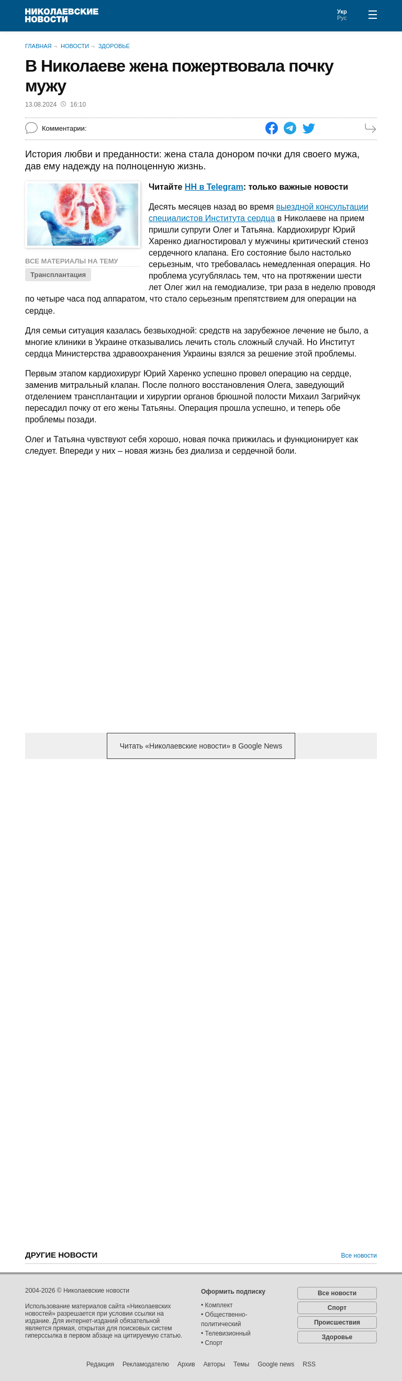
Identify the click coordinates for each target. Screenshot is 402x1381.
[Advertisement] (201, 849)
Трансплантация (58, 275)
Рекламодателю (145, 1364)
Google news (276, 1364)
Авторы (214, 1364)
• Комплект (217, 1305)
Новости (75, 46)
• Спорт (211, 1343)
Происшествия (337, 1322)
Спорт (337, 1307)
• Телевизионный (226, 1333)
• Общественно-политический (224, 1319)
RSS (309, 1364)
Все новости (359, 1255)
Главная (38, 46)
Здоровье (114, 46)
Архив (186, 1364)
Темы (241, 1364)
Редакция (100, 1364)
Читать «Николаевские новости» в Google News (201, 746)
